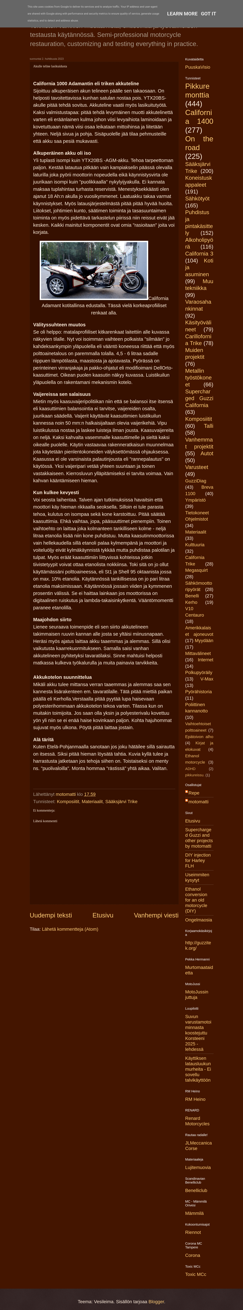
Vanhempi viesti (156, 915)
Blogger (156, 1301)
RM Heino (195, 1099)
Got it (208, 14)
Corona (192, 1255)
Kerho (191, 602)
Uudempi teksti (51, 915)
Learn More (182, 14)
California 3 (199, 254)
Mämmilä (194, 1213)
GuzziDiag (195, 480)
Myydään (204, 640)
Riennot (193, 1232)
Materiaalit (92, 801)
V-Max (206, 678)
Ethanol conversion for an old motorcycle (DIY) (196, 900)
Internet (205, 659)
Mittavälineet (198, 653)
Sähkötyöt (197, 198)
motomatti (199, 801)
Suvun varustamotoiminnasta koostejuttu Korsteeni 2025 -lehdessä (198, 1033)
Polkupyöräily (198, 672)
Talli (208, 426)
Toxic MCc (195, 1274)
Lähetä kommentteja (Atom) (70, 929)
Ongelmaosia (198, 919)
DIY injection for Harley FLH (198, 860)
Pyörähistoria (198, 691)
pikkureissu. (195, 775)
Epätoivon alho (199, 736)
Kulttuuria (195, 544)
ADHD (190, 769)
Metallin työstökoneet (198, 378)
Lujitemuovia (198, 1167)
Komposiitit (68, 801)
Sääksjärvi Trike (121, 801)
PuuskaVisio (197, 67)
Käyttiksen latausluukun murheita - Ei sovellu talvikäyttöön (198, 1069)
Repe (194, 792)
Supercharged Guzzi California (199, 398)
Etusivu (102, 915)
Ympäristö (195, 500)
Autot (206, 453)
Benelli (192, 595)
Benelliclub (196, 1190)
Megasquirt (196, 570)
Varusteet (196, 467)
